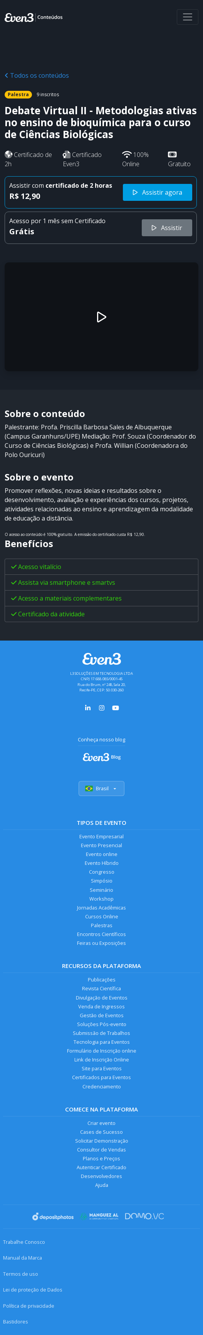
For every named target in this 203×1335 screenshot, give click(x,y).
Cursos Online (101, 916)
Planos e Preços (101, 1158)
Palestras (101, 925)
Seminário (101, 889)
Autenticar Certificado (101, 1167)
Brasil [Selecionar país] (101, 788)
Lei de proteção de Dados (32, 1289)
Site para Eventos (102, 1068)
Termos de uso (20, 1273)
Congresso (101, 871)
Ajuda (101, 1184)
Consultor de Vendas (101, 1149)
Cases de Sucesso (101, 1131)
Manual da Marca (22, 1257)
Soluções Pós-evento (101, 1024)
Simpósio (101, 880)
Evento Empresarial (101, 836)
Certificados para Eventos (101, 1077)
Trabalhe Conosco (24, 1241)
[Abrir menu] (187, 17)
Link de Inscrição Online (101, 1059)
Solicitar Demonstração (101, 1140)
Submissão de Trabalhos (101, 1033)
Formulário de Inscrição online (101, 1050)
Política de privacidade (28, 1305)
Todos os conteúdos (37, 75)
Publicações (102, 979)
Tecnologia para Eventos (102, 1041)
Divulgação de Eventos (102, 997)
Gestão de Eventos (102, 1015)
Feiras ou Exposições (101, 943)
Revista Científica (101, 988)
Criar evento (101, 1123)
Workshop (101, 898)
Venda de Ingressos (101, 1006)
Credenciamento (101, 1086)
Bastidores (15, 1321)
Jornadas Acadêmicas (101, 907)
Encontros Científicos (101, 934)
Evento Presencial (101, 845)
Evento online (101, 854)
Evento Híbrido (102, 862)
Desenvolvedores (101, 1176)
